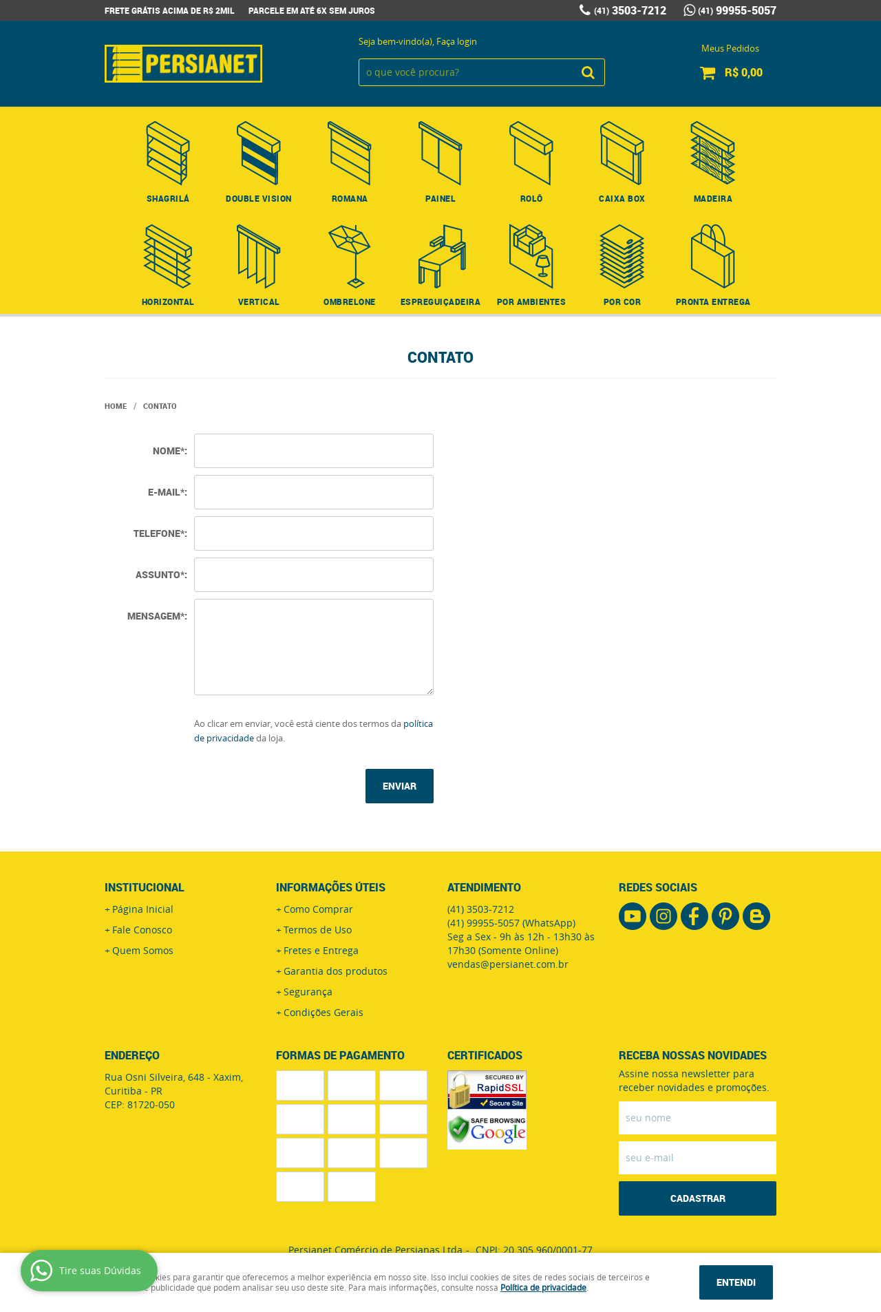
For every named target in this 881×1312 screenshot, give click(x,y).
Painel (440, 198)
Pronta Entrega (713, 301)
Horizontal (168, 301)
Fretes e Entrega (321, 950)
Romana (350, 198)
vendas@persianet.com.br (508, 964)
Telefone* (159, 533)
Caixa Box (622, 198)
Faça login (456, 41)
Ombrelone (349, 301)
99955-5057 (737, 10)
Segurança (308, 991)
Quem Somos (142, 950)
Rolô (531, 198)
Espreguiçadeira (441, 301)
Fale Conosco (142, 929)
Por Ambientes (531, 301)
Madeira (713, 198)
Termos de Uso (318, 929)
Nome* (168, 450)
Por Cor (622, 301)
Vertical (259, 301)
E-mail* (166, 491)
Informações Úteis (330, 887)
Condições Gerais (323, 1012)
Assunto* (160, 574)
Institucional (144, 887)
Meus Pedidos (730, 48)
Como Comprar (318, 909)
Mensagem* (155, 615)
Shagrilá (168, 198)
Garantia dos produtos (336, 970)
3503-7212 (630, 10)
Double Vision (259, 198)
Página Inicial (142, 909)
